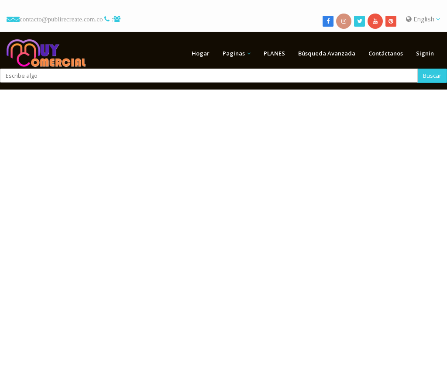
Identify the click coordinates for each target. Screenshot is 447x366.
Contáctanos (385, 53)
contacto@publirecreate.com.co (61, 19)
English (423, 18)
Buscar (432, 75)
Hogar (201, 53)
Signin (425, 53)
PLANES (274, 53)
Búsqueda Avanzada (326, 53)
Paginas (234, 53)
